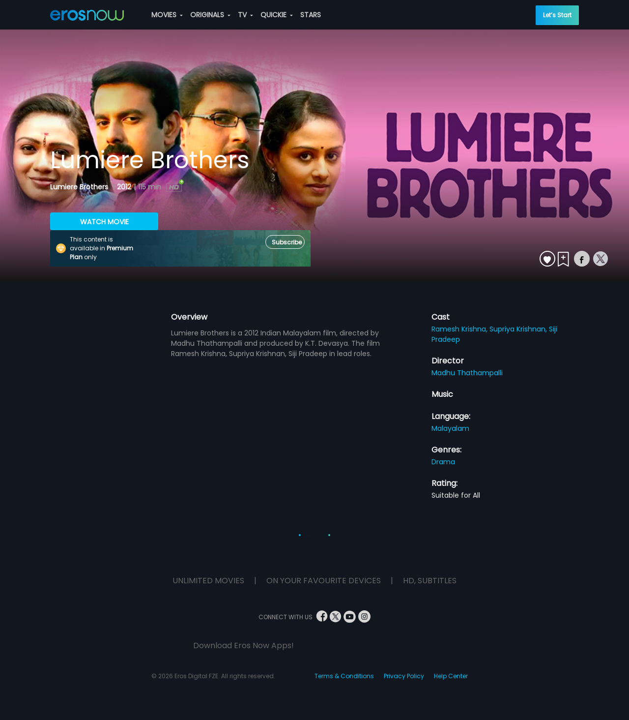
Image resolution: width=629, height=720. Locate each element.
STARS (310, 15)
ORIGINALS (210, 15)
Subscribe (287, 242)
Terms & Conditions (344, 676)
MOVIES (167, 15)
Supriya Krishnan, (519, 329)
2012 (124, 187)
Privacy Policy (404, 676)
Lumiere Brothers (80, 187)
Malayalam (450, 428)
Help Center (451, 676)
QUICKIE (276, 15)
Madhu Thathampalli (467, 373)
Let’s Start (557, 15)
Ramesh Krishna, (460, 329)
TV (245, 15)
